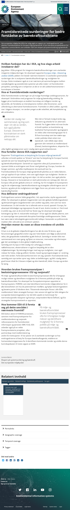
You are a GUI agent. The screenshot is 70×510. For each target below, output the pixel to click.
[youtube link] (42, 490)
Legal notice (27, 506)
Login (60, 506)
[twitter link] (20, 490)
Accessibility (19, 506)
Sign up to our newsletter (8, 484)
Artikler (7, 55)
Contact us (4, 481)
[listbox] (18, 2)
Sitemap (45, 506)
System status (53, 506)
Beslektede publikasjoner (35, 381)
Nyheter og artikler (8, 381)
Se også (47, 381)
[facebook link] (27, 490)
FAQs (9, 479)
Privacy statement (8, 506)
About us (3, 479)
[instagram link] (50, 490)
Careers (13, 479)
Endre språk (65, 51)
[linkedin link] (35, 490)
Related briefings (20, 381)
